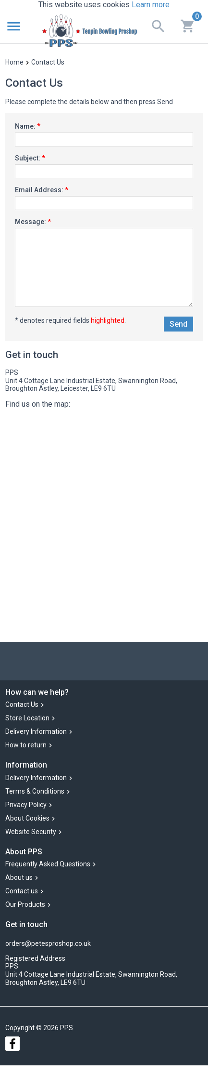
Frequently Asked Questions (47, 864)
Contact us (21, 891)
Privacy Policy (26, 805)
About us (19, 877)
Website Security (30, 832)
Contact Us (21, 705)
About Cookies (27, 818)
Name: (27, 126)
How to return (26, 745)
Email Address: (41, 190)
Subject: (30, 158)
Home (14, 62)
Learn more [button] (151, 4)
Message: (33, 222)
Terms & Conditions (34, 791)
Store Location (27, 718)
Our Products (25, 904)
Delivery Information (36, 732)
